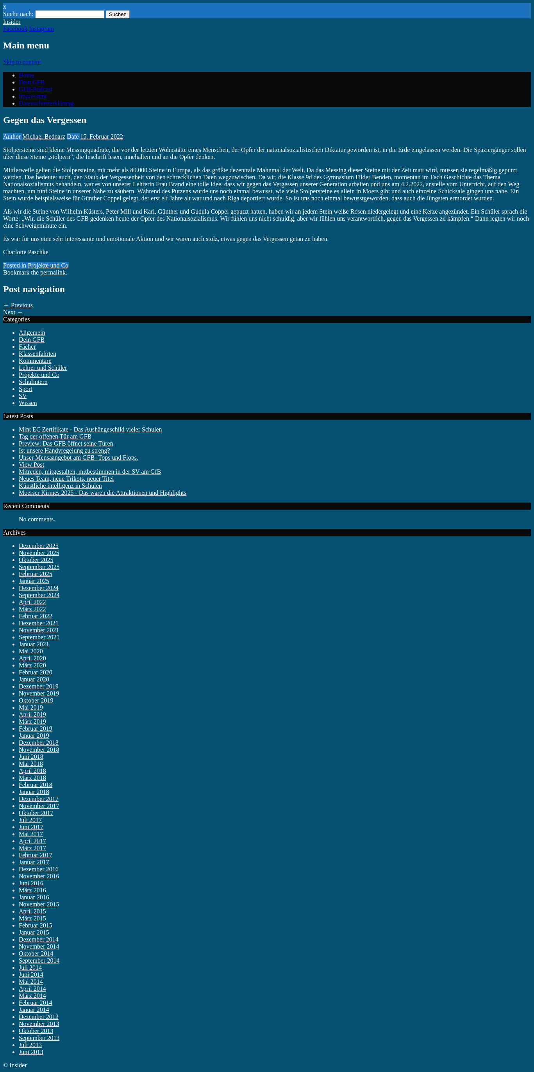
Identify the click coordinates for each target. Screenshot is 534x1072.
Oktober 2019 (36, 700)
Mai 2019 (31, 707)
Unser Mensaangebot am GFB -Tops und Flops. (78, 457)
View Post (31, 464)
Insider (11, 21)
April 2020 (32, 658)
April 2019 (32, 714)
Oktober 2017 (36, 813)
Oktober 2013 (36, 1030)
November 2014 (39, 946)
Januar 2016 (34, 897)
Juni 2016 (31, 883)
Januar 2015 (34, 932)
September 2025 (39, 567)
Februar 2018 (35, 784)
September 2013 (39, 1038)
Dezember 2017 (39, 799)
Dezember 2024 (39, 588)
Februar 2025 (35, 574)
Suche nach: (18, 14)
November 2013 (39, 1023)
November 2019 (39, 693)
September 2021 (39, 637)
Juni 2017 (31, 827)
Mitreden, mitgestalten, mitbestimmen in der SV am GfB (90, 471)
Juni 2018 (31, 756)
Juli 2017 (30, 820)
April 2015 (32, 911)
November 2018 (39, 749)
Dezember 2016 (39, 869)
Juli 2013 (30, 1045)
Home (26, 75)
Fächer (27, 346)
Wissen (28, 403)
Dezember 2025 (39, 545)
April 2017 (32, 841)
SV (23, 395)
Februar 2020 (35, 672)
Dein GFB (32, 82)
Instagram (41, 28)
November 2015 (39, 904)
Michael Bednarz (43, 136)
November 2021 (39, 630)
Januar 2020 (34, 679)
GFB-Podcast (35, 89)
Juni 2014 (31, 974)
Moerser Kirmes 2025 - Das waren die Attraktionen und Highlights (102, 492)
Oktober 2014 (36, 953)
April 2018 (32, 770)
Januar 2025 (34, 581)
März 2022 (32, 609)
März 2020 (32, 665)
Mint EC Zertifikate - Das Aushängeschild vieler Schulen (90, 429)
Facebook (15, 28)
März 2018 (32, 777)
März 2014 (32, 995)
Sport (25, 388)
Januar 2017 (34, 862)
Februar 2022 (35, 616)
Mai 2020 (31, 651)
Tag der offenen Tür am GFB (55, 436)
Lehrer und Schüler (43, 367)
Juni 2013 (31, 1052)
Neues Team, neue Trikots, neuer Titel (66, 478)
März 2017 (32, 848)
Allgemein (32, 332)
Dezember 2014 (39, 939)
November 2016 (39, 876)
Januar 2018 (34, 791)
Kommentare (35, 360)
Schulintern (33, 381)
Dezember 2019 (39, 686)
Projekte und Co (48, 265)
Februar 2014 (35, 1002)
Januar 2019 (34, 735)
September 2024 (39, 595)
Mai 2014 (31, 981)
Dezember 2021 (39, 623)
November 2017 (39, 806)
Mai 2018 (31, 763)
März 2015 (32, 918)
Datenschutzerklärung (46, 103)
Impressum (32, 96)
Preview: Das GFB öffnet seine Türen (66, 443)
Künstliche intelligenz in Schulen (60, 485)
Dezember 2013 (39, 1016)
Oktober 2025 (36, 560)
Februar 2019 (35, 728)
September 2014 (39, 960)
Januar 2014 (34, 1009)
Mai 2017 (31, 834)
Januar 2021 (34, 644)
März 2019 (32, 721)
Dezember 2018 (39, 742)
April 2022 (32, 602)
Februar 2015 (35, 925)
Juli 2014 (30, 967)
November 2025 (39, 552)
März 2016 (32, 890)
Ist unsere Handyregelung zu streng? (64, 450)
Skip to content (22, 62)
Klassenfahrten (37, 353)
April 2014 (32, 988)
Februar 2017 (35, 855)
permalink (53, 272)
